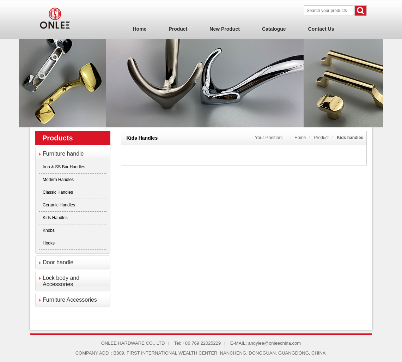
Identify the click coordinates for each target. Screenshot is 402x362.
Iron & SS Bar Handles (64, 166)
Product (321, 137)
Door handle (58, 262)
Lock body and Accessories (61, 281)
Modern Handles (58, 179)
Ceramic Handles (59, 205)
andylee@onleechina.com (274, 343)
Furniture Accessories (70, 300)
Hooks (49, 243)
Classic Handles (58, 192)
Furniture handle (63, 154)
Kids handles (55, 217)
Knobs (49, 230)
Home (300, 137)
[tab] (73, 154)
